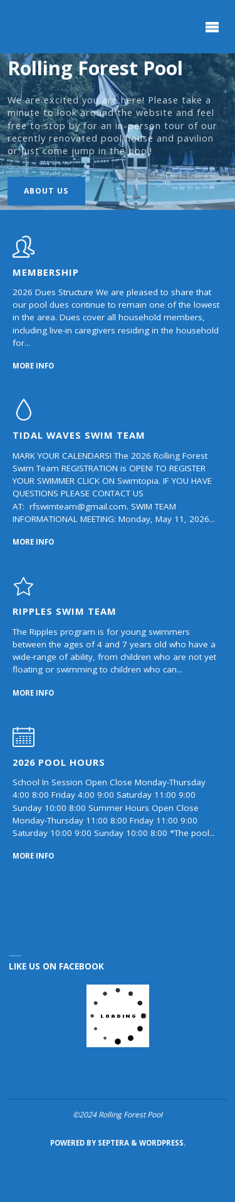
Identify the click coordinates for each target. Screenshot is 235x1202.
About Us (46, 191)
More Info (33, 365)
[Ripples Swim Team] (23, 592)
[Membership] (23, 253)
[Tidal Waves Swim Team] (23, 416)
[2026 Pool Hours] (23, 743)
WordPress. (162, 1142)
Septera (112, 1142)
